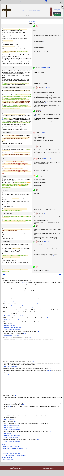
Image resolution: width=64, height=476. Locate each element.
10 (2, 54)
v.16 (37, 303)
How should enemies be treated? (11, 425)
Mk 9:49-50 (42, 67)
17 (2, 90)
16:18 (17, 406)
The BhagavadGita (56, 10)
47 (2, 262)
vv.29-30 (17, 395)
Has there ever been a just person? (12, 435)
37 (2, 208)
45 (2, 253)
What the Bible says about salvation (12, 292)
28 (2, 152)
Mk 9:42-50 (48, 158)
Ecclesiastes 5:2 (35, 12)
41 (2, 232)
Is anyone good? (8, 433)
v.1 (29, 280)
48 (2, 269)
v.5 (15, 294)
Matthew (32, 21)
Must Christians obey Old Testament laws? (13, 315)
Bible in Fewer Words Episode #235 (31, 10)
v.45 (50, 431)
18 (2, 94)
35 (2, 201)
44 (2, 248)
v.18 (41, 311)
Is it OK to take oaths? (9, 419)
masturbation (23, 401)
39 (2, 220)
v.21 (38, 331)
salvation (18, 401)
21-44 (24, 333)
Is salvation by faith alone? (10, 325)
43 (2, 244)
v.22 (30, 337)
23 (2, 124)
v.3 (34, 288)
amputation (30, 401)
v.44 (14, 421)
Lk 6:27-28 (45, 241)
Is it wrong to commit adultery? (11, 374)
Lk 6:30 (44, 226)
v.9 (37, 297)
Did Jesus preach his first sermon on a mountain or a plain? (17, 286)
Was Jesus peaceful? (9, 301)
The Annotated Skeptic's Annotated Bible (11, 453)
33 (2, 192)
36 (2, 204)
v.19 (47, 317)
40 (2, 228)
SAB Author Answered (7, 457)
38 (2, 216)
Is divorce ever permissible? (10, 411)
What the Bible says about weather (12, 437)
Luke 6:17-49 (24, 282)
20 (2, 104)
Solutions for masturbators (9, 446)
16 (2, 82)
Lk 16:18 (49, 176)
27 (2, 149)
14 (2, 75)
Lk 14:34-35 (47, 67)
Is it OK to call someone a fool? (11, 366)
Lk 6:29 (44, 213)
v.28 (50, 368)
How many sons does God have (11, 299)
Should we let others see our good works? (13, 305)
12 (2, 61)
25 (2, 135)
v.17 (32, 307)
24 (2, 127)
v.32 (23, 404)
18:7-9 (44, 158)
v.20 (10, 323)
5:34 (26, 448)
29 (2, 161)
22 (2, 117)
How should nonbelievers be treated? (12, 427)
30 (2, 168)
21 (2, 113)
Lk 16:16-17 (48, 87)
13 (2, 70)
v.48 (38, 439)
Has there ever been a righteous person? (13, 327)
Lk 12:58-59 (42, 132)
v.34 (13, 413)
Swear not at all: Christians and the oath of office (13, 448)
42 (2, 236)
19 (48, 270)
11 (40, 119)
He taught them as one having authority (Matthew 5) (14, 455)
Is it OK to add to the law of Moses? (12, 335)
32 (2, 182)
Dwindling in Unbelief (6, 444)
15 (2, 78)
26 (2, 141)
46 (2, 258)
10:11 (9, 406)
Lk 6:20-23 (45, 25)
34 (2, 197)
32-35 (49, 241)
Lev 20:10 (48, 370)
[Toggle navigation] (60, 3)
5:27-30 (17, 446)
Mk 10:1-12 (45, 176)
